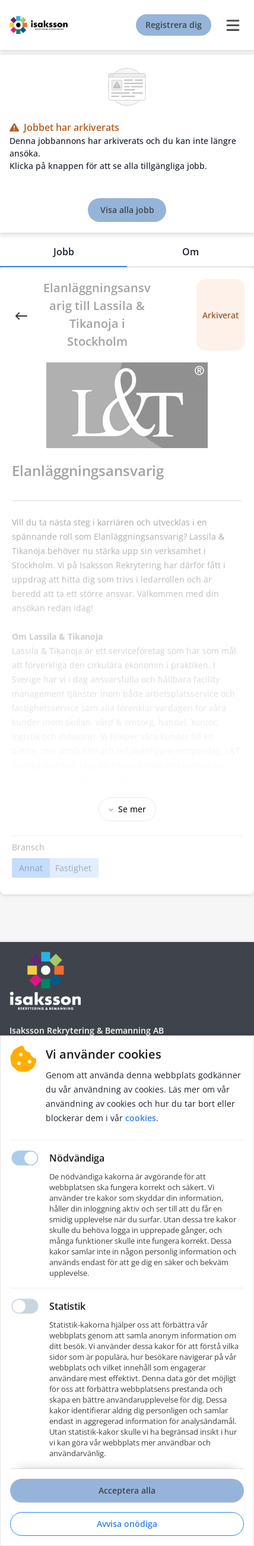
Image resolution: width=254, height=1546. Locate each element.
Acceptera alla (127, 1490)
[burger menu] (233, 25)
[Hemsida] (45, 981)
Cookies (140, 1117)
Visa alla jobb (127, 209)
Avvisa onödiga (127, 1523)
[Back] (21, 314)
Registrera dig (173, 24)
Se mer (127, 809)
